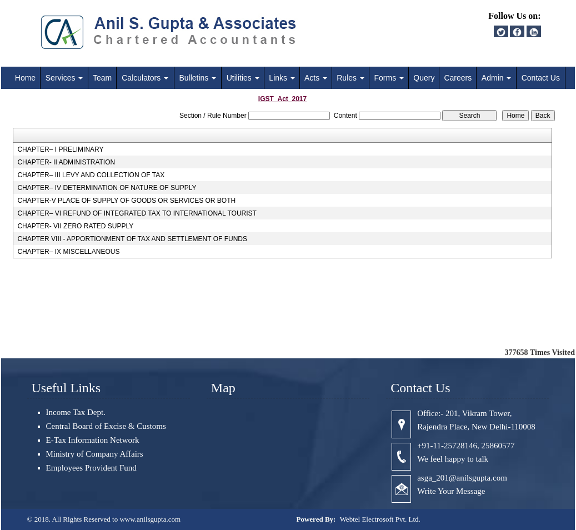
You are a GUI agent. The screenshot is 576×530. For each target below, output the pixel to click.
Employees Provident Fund (91, 467)
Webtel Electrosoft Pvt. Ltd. (380, 519)
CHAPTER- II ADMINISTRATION (66, 162)
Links (282, 77)
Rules (350, 77)
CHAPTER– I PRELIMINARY (60, 149)
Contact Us (541, 77)
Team (102, 77)
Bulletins (197, 77)
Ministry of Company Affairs (94, 453)
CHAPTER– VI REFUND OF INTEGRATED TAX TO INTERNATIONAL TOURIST (137, 213)
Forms (389, 77)
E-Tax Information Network (92, 440)
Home (25, 77)
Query (423, 77)
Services (64, 77)
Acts (315, 77)
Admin (497, 77)
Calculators (145, 77)
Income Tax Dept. (76, 412)
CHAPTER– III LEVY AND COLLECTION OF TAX (90, 175)
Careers (458, 77)
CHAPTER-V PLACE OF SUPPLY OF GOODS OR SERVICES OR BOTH (126, 200)
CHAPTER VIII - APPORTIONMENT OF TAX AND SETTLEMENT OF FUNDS (132, 239)
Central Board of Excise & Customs (106, 426)
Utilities (243, 77)
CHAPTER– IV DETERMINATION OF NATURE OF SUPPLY (106, 188)
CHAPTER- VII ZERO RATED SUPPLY (75, 226)
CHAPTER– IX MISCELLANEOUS (68, 252)
